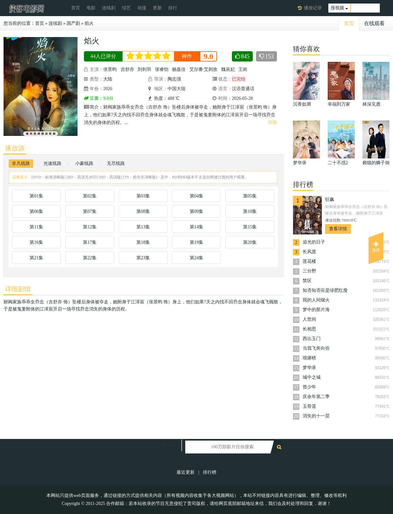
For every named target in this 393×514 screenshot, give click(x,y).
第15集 (250, 226)
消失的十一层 (316, 416)
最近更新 (186, 472)
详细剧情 (18, 288)
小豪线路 (84, 163)
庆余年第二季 (316, 396)
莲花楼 (309, 261)
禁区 (307, 280)
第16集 (36, 242)
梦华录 (309, 367)
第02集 (89, 196)
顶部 (376, 247)
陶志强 (174, 79)
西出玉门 (312, 338)
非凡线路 (21, 163)
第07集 (89, 211)
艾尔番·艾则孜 (203, 69)
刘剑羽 (144, 69)
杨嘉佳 (179, 69)
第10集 (250, 211)
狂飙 (329, 199)
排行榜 (209, 472)
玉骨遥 (309, 406)
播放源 (14, 148)
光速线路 (52, 163)
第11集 (36, 226)
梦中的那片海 (316, 309)
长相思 (309, 329)
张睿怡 (162, 69)
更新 (157, 7)
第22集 (89, 257)
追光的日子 (314, 242)
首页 (75, 7)
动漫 (141, 7)
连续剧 (108, 7)
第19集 (196, 242)
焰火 (89, 23)
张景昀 (110, 69)
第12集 (89, 226)
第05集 (250, 196)
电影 (91, 7)
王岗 (242, 69)
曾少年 (309, 387)
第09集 (196, 211)
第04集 (196, 196)
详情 (272, 122)
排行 (172, 7)
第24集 (196, 257)
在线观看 (374, 23)
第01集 (36, 196)
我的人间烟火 (316, 300)
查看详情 (338, 228)
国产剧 (73, 23)
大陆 (107, 79)
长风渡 (309, 251)
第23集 (143, 257)
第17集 (89, 242)
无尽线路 (116, 163)
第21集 (36, 257)
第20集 (250, 242)
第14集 (196, 226)
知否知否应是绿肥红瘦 (325, 290)
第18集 (143, 242)
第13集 (143, 226)
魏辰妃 (228, 69)
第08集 (143, 211)
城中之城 (312, 377)
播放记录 (313, 7)
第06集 (36, 211)
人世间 (309, 319)
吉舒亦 (127, 69)
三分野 (309, 271)
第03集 (143, 196)
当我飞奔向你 (316, 348)
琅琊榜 (309, 358)
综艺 (126, 7)
